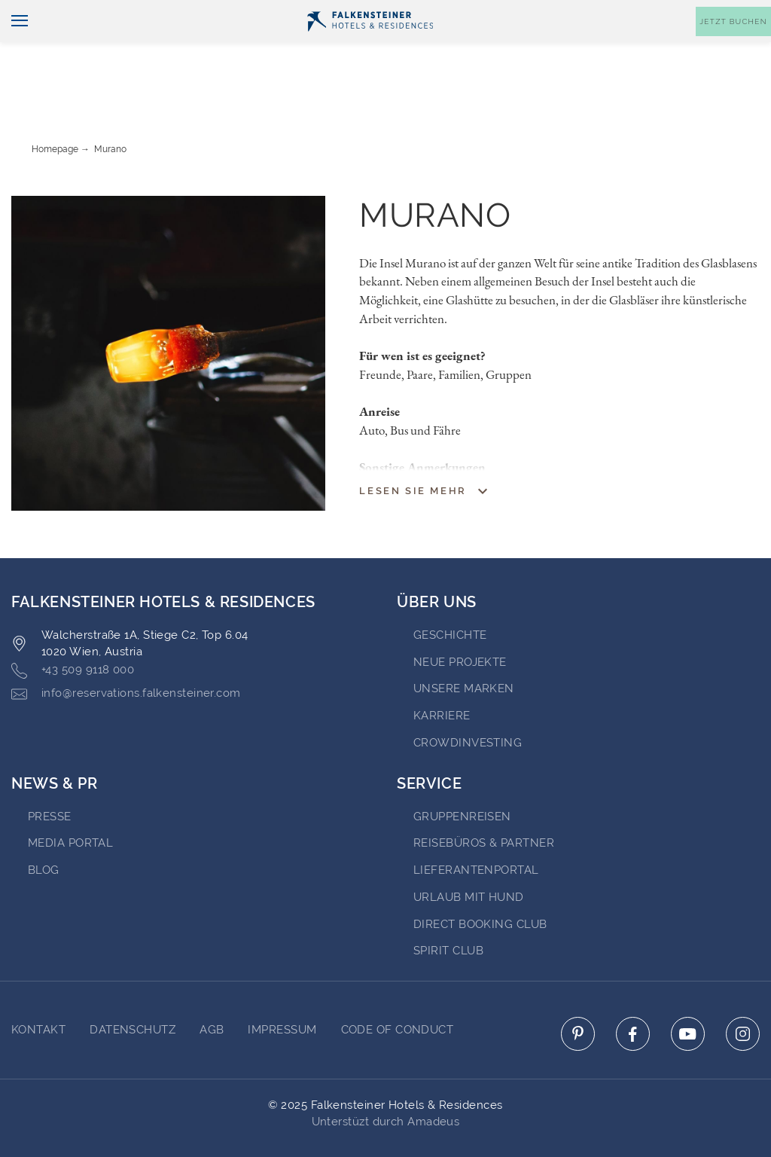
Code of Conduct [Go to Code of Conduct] (397, 987)
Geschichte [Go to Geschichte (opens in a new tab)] (450, 593)
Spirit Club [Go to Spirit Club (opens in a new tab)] (448, 908)
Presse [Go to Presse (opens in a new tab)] (50, 774)
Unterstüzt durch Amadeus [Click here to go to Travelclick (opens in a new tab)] (386, 1079)
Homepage (55, 107)
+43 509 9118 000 (72, 629)
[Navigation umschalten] (14, 46)
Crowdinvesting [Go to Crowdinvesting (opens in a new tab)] (467, 700)
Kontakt (741, 12)
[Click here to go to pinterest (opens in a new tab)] (578, 992)
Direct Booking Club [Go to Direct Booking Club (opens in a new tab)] (480, 882)
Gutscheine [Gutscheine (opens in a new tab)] (612, 12)
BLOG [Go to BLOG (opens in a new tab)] (43, 828)
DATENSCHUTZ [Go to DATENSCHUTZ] (132, 987)
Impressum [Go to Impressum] (282, 987)
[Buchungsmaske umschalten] (733, 46)
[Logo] (370, 46)
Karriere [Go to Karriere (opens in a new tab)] (442, 673)
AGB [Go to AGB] (212, 987)
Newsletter (528, 12)
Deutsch (41, 12)
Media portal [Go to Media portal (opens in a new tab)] (70, 800)
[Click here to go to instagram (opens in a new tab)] (743, 992)
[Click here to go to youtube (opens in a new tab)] (688, 992)
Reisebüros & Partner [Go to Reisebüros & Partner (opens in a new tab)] (483, 800)
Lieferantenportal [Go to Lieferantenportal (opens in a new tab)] (476, 828)
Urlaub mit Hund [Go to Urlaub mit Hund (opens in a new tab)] (468, 855)
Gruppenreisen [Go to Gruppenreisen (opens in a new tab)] (462, 774)
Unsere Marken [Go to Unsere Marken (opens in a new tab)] (463, 646)
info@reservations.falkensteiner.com (126, 652)
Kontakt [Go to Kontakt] (38, 987)
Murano (110, 107)
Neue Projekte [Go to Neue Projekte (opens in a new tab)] (460, 620)
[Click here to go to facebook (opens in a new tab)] (633, 992)
